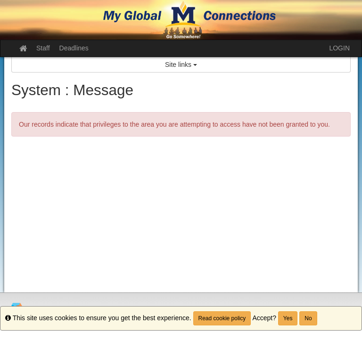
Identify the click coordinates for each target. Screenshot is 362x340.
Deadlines (74, 48)
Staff (43, 48)
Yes (288, 318)
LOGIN (339, 48)
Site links (181, 64)
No (308, 318)
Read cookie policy (222, 318)
